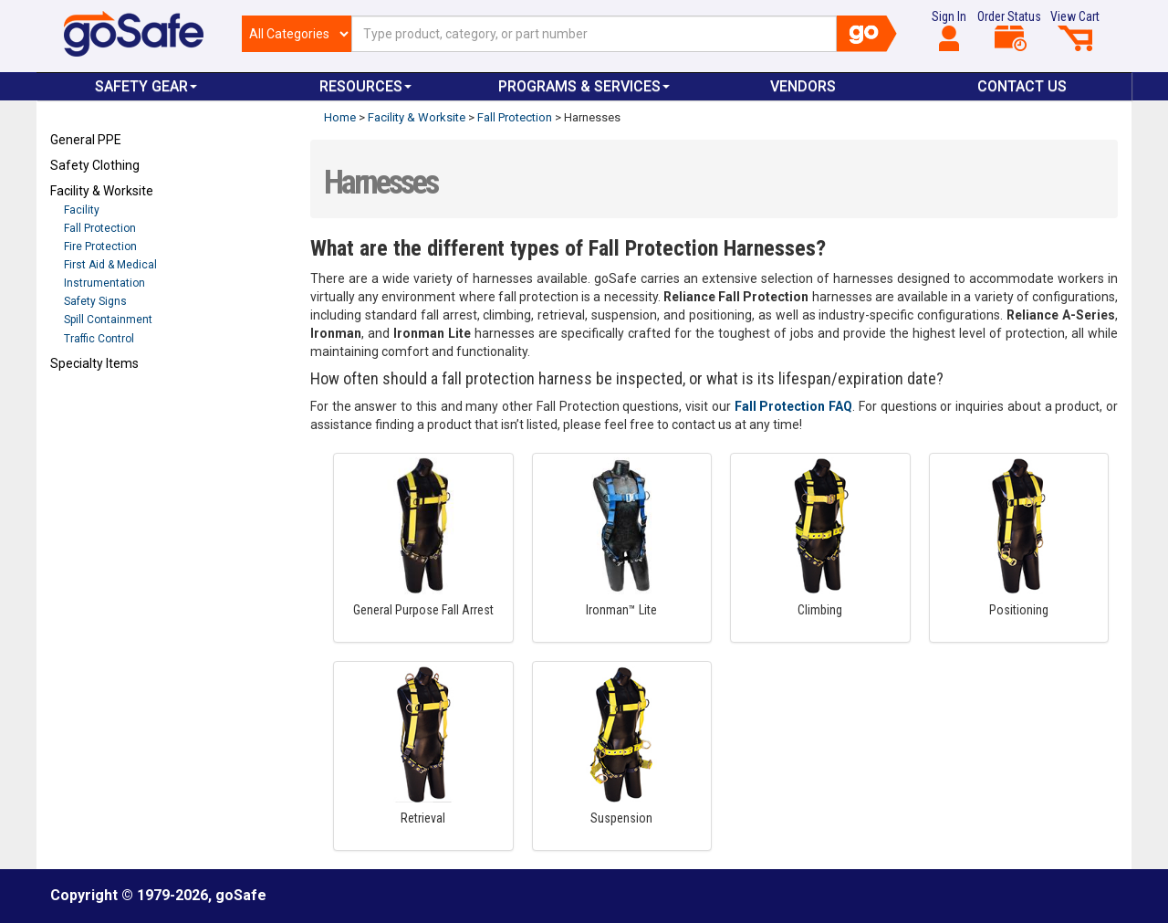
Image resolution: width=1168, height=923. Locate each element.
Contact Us (1022, 86)
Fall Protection (100, 228)
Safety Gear (146, 86)
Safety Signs (95, 301)
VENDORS (803, 86)
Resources (365, 86)
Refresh (85, 406)
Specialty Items (94, 363)
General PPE (85, 139)
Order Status (1009, 30)
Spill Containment (108, 319)
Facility (81, 210)
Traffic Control (99, 338)
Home (340, 117)
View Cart (1075, 30)
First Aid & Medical (110, 264)
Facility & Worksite (101, 191)
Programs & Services (584, 86)
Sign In (949, 30)
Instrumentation (104, 283)
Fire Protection (100, 246)
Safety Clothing (95, 165)
